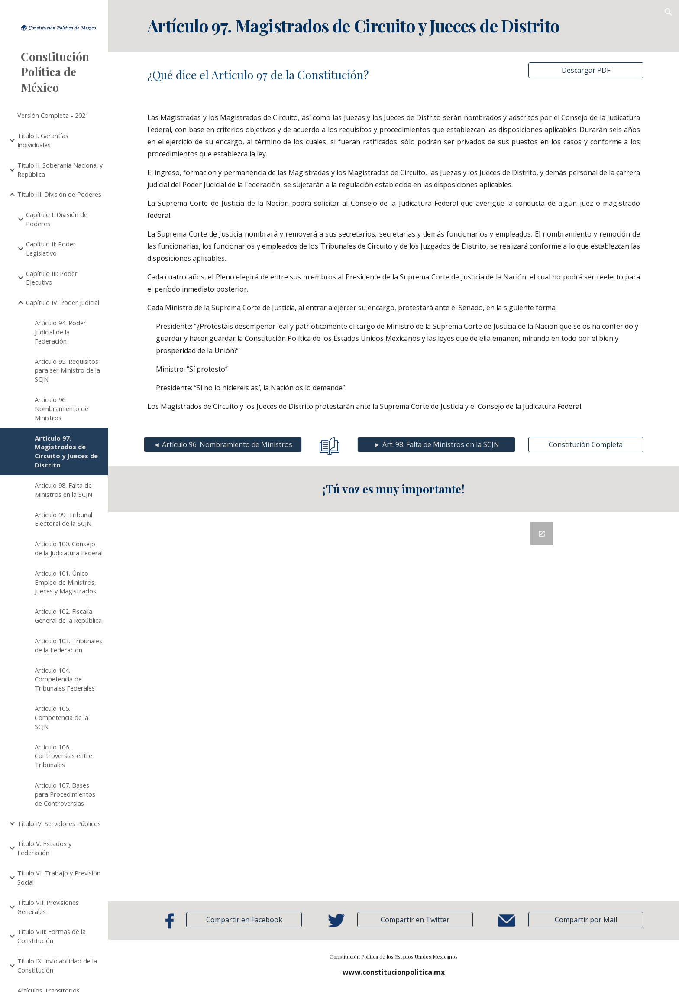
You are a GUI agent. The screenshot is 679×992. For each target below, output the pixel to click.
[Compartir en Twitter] (415, 919)
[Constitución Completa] (586, 444)
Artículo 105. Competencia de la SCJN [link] (61, 717)
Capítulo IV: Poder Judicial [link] (62, 302)
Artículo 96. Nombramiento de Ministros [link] (61, 408)
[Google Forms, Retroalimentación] (393, 706)
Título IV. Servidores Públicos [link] (59, 823)
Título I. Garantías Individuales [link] (42, 140)
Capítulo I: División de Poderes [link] (56, 219)
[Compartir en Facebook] (244, 919)
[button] (668, 12)
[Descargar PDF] (586, 70)
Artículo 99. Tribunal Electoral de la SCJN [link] (63, 519)
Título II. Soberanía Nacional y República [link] (60, 169)
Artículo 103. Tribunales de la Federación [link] (68, 645)
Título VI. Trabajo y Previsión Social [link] (58, 877)
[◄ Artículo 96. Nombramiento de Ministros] (222, 444)
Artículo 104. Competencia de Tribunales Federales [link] (65, 679)
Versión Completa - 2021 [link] (53, 115)
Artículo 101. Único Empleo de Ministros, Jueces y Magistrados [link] (65, 582)
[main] (393, 26)
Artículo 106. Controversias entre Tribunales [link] (63, 755)
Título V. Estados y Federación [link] (44, 848)
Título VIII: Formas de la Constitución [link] (51, 936)
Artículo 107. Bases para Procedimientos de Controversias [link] (65, 794)
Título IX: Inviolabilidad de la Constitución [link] (57, 965)
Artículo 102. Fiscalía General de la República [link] (68, 616)
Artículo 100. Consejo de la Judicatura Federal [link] (69, 548)
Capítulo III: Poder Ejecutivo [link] (52, 278)
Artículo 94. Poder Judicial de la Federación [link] (60, 331)
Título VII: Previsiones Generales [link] (48, 907)
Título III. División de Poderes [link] (59, 194)
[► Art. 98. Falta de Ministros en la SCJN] (436, 444)
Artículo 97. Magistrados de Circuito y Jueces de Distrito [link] (66, 451)
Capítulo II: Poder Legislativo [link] (51, 248)
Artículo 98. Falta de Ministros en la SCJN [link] (63, 490)
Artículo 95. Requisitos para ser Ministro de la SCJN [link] (67, 370)
